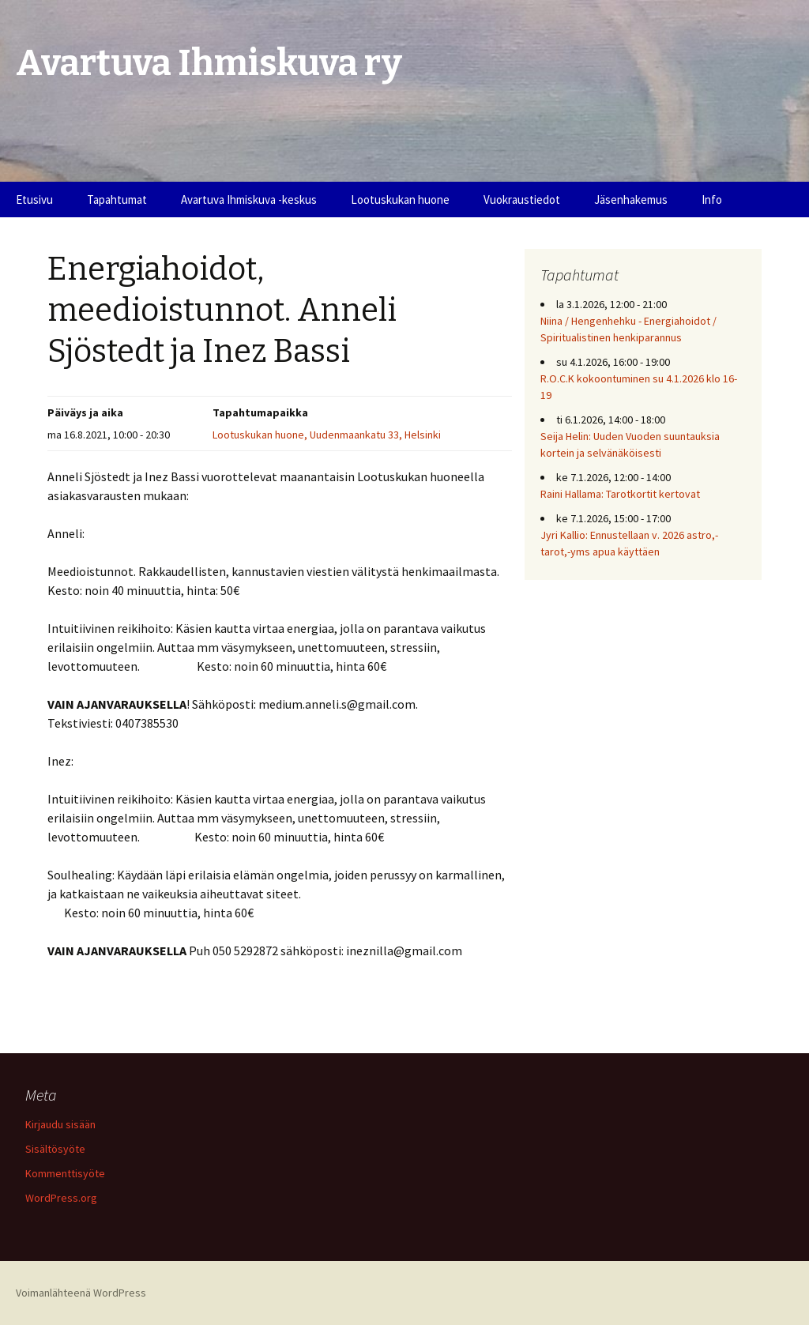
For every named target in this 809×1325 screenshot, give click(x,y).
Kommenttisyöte (65, 1173)
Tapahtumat (117, 199)
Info (712, 199)
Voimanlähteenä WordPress (81, 1292)
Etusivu (34, 199)
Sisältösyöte (55, 1149)
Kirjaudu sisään (60, 1124)
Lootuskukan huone (400, 199)
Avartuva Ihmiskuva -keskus (249, 199)
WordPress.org (61, 1198)
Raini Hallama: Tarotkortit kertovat (620, 494)
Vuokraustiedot (522, 199)
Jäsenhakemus (631, 199)
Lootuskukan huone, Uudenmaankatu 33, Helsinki (327, 434)
